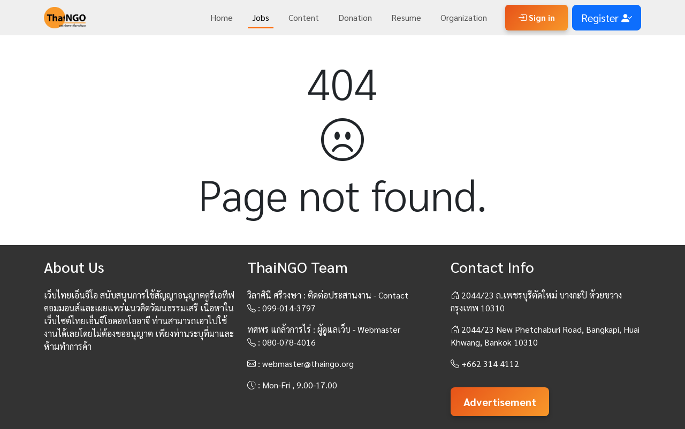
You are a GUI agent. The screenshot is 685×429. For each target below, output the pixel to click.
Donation (355, 17)
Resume (406, 17)
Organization (463, 17)
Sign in (536, 17)
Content (303, 17)
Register (606, 18)
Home (221, 17)
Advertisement (499, 402)
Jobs (260, 17)
